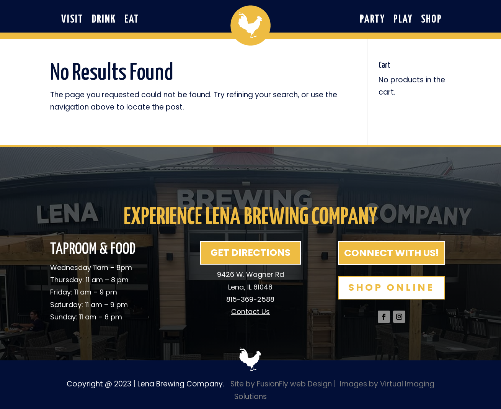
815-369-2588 (250, 299)
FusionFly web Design (294, 384)
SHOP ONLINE (391, 287)
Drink (104, 21)
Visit (72, 21)
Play (403, 21)
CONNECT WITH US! (391, 253)
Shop (431, 21)
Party (372, 21)
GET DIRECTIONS (250, 252)
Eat (131, 21)
